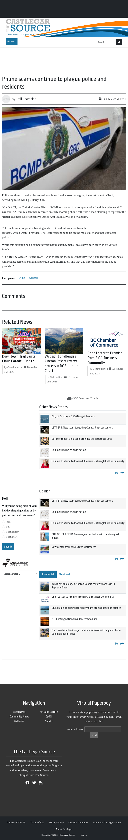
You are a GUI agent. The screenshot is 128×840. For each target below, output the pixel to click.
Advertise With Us (16, 822)
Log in (84, 835)
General (33, 277)
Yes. (8, 521)
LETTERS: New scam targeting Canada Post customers (82, 427)
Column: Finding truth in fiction (69, 450)
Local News (19, 711)
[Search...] (106, 42)
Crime (21, 277)
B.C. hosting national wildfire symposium (74, 619)
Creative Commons (78, 822)
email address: (75, 729)
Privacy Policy (56, 822)
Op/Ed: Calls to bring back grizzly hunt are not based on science (86, 607)
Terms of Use (37, 822)
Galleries (19, 721)
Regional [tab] (64, 574)
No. (8, 526)
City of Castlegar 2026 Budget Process (73, 416)
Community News (19, 716)
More (119, 473)
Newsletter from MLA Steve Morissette (74, 547)
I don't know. (12, 531)
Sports (48, 721)
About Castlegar (64, 829)
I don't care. (12, 536)
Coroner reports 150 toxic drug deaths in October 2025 (82, 438)
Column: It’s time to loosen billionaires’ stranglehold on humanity (88, 461)
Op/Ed (49, 716)
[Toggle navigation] (12, 41)
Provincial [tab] (48, 574)
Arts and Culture (49, 711)
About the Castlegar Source (107, 822)
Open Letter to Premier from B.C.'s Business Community (104, 358)
